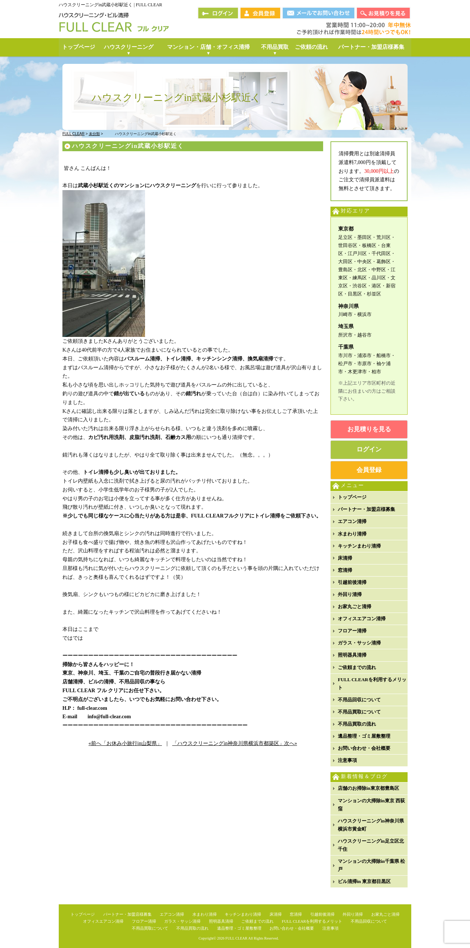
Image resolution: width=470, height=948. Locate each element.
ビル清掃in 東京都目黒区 (364, 881)
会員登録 (369, 469)
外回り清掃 (350, 594)
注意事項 (347, 760)
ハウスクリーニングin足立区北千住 (371, 845)
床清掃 (345, 558)
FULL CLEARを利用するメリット (372, 683)
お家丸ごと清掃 (354, 606)
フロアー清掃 (352, 630)
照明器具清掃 (352, 655)
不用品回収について (359, 699)
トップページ (352, 497)
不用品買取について (359, 712)
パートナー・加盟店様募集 (366, 509)
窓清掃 (345, 570)
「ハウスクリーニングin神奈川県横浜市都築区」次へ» (234, 743)
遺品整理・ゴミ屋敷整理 (364, 736)
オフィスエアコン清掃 (362, 618)
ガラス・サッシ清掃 (359, 643)
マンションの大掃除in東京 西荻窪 (371, 804)
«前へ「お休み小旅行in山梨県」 (125, 743)
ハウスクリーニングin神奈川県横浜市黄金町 (371, 825)
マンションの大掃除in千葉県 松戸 (371, 865)
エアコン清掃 (352, 521)
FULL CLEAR (236, 938)
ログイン (369, 449)
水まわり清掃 (352, 534)
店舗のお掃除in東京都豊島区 (368, 788)
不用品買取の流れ (357, 724)
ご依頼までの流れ (357, 667)
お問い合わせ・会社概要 (364, 748)
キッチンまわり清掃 (359, 546)
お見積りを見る (369, 429)
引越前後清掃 (352, 582)
